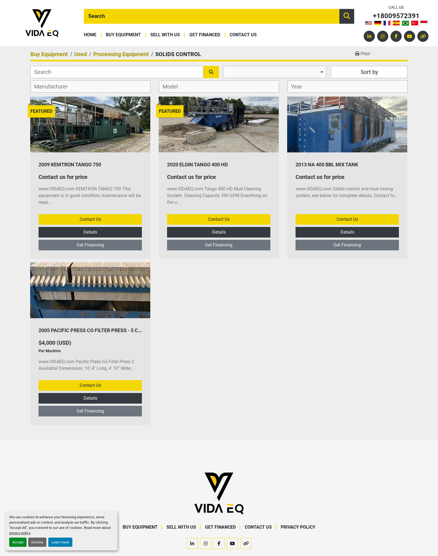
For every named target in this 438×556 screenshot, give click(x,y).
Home (90, 35)
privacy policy (19, 533)
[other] (423, 36)
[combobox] (274, 72)
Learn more (60, 542)
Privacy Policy (298, 527)
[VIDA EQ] (219, 493)
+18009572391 (396, 16)
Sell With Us (165, 35)
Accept (17, 542)
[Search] (211, 16)
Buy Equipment (123, 35)
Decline (37, 542)
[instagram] (382, 36)
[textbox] (54, 86)
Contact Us (243, 35)
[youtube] (409, 36)
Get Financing (90, 245)
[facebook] (396, 36)
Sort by (369, 72)
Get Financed (204, 35)
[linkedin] (369, 36)
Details (90, 232)
